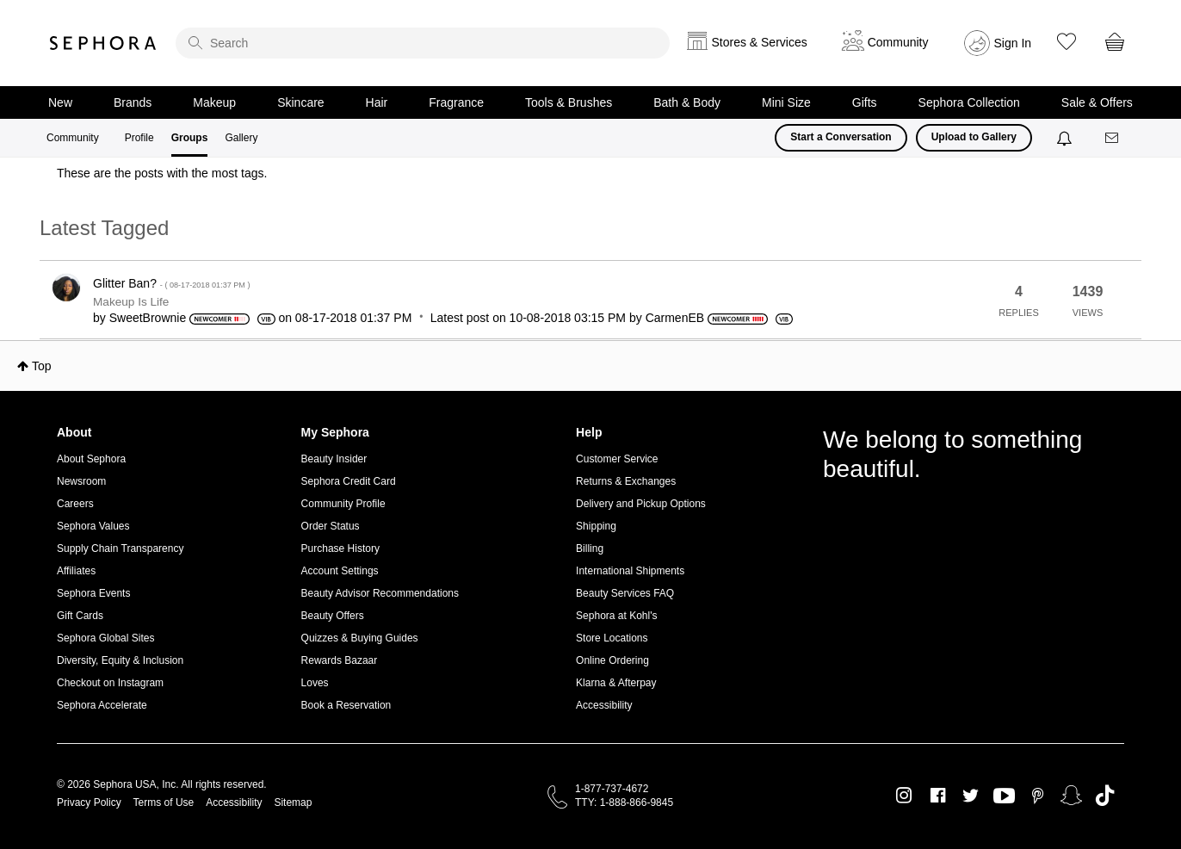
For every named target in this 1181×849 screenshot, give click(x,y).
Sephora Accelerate (102, 705)
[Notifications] (1066, 138)
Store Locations (611, 638)
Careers (75, 504)
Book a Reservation (346, 705)
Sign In (1013, 43)
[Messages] (1113, 138)
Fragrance (456, 102)
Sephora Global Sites (105, 638)
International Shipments (630, 571)
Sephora (103, 43)
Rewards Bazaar (339, 660)
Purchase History (340, 548)
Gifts (864, 102)
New (60, 102)
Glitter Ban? (171, 283)
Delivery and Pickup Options (641, 504)
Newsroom (81, 481)
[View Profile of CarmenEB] (675, 318)
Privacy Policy (89, 802)
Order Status (330, 526)
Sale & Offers (1097, 102)
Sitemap (293, 802)
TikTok (1105, 795)
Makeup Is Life (131, 301)
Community (72, 138)
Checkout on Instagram (110, 683)
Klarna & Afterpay (616, 683)
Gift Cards (80, 616)
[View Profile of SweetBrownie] (148, 318)
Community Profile (343, 504)
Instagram (904, 795)
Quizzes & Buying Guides (359, 638)
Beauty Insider (334, 459)
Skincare (300, 102)
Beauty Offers (332, 616)
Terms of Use (164, 802)
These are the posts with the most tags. (162, 173)
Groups (189, 138)
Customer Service (617, 459)
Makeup (214, 102)
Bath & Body (686, 102)
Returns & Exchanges (626, 481)
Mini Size (786, 102)
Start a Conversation (840, 137)
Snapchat (1071, 795)
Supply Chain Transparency (120, 548)
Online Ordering (612, 660)
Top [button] (42, 366)
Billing (589, 548)
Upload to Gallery (974, 137)
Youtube (1004, 796)
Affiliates (76, 571)
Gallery (241, 138)
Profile (139, 138)
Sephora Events (93, 593)
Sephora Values (93, 526)
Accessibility (604, 705)
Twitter (970, 795)
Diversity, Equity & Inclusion (120, 660)
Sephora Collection (969, 102)
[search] (423, 43)
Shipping (596, 526)
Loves (315, 683)
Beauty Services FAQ (625, 593)
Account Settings (340, 571)
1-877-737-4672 (611, 789)
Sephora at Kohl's (616, 616)
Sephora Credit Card (348, 481)
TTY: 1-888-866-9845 (624, 802)
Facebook (938, 795)
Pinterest (1037, 795)
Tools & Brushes (568, 102)
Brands (132, 102)
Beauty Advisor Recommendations (380, 593)
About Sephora (91, 459)
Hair (377, 102)
